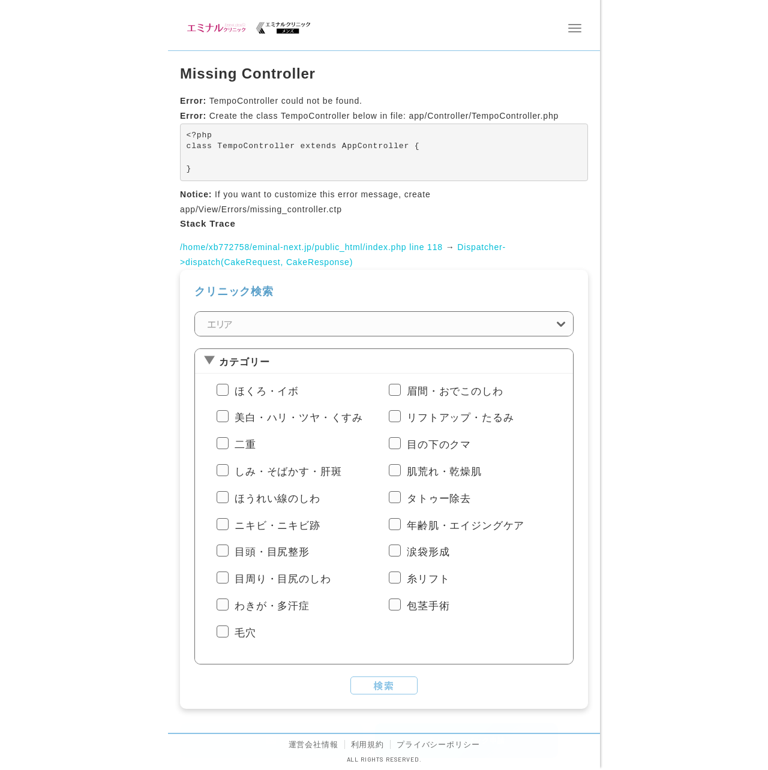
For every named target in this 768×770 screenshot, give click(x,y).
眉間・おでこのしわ (455, 391)
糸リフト (428, 579)
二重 (245, 444)
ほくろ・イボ (267, 391)
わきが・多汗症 (272, 606)
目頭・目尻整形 (272, 552)
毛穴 (245, 633)
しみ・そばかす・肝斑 (288, 471)
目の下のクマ (439, 444)
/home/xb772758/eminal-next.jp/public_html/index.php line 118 (311, 247)
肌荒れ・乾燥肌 (444, 471)
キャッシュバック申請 (466, 740)
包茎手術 (428, 606)
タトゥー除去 (439, 498)
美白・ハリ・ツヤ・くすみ (299, 417)
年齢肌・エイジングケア (465, 525)
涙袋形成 (428, 552)
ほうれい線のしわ (277, 498)
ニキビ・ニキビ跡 (277, 525)
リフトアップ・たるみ (460, 417)
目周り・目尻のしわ (283, 579)
